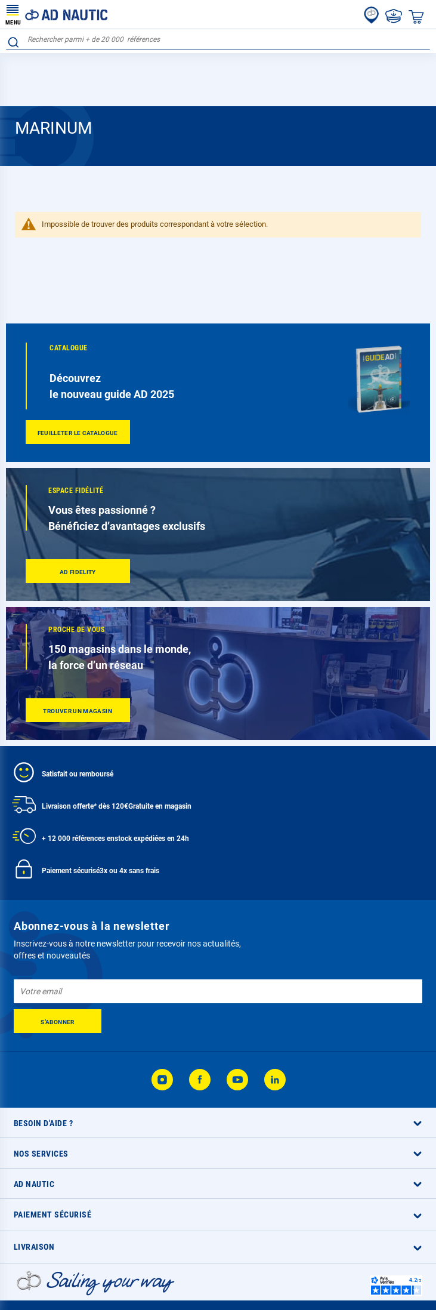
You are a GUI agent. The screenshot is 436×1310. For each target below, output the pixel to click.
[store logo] (57, 14)
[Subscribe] (57, 1021)
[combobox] (218, 39)
